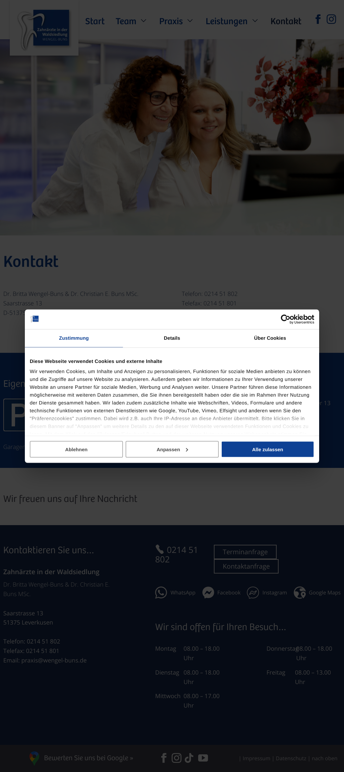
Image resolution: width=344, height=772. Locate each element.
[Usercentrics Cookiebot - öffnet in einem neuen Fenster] (285, 319)
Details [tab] (172, 338)
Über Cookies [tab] (270, 338)
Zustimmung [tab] (74, 338)
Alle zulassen (267, 449)
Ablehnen (76, 449)
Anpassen (172, 449)
